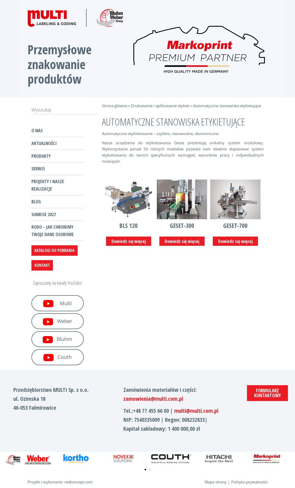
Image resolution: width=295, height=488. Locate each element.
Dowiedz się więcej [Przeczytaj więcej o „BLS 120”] (128, 241)
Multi (57, 303)
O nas (37, 130)
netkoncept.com (78, 481)
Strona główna (114, 105)
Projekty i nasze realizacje (47, 185)
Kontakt (42, 265)
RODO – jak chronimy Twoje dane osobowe (52, 230)
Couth (57, 357)
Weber (57, 321)
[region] (199, 49)
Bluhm (57, 339)
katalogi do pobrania (54, 250)
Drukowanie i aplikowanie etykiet (160, 105)
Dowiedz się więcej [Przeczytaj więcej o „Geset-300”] (182, 241)
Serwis (38, 168)
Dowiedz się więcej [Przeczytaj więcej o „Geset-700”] (235, 241)
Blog (36, 201)
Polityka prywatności (249, 481)
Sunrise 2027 (43, 214)
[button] (10, 460)
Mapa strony (216, 481)
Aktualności (44, 143)
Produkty (41, 156)
